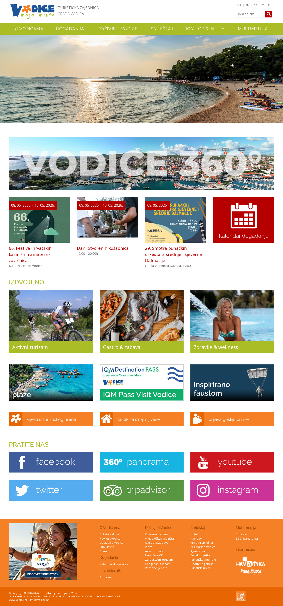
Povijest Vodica (110, 538)
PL (269, 5)
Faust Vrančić (154, 555)
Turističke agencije (203, 560)
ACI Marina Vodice (202, 547)
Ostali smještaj (200, 555)
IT (262, 5)
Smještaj (197, 528)
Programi (106, 577)
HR (239, 5)
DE (255, 5)
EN (247, 5)
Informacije (245, 549)
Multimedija (246, 528)
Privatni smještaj (201, 543)
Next (278, 77)
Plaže (149, 547)
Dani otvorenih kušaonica (103, 248)
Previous (4, 77)
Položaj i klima (109, 534)
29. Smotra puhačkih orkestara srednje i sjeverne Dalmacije (173, 254)
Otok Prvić (107, 547)
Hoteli (194, 534)
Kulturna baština (156, 534)
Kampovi (196, 538)
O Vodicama (110, 528)
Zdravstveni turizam (159, 560)
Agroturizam (198, 551)
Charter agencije (202, 564)
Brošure (241, 534)
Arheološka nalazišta (159, 538)
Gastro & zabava (157, 543)
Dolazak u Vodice (111, 543)
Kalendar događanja (114, 564)
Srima (104, 551)
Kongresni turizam (157, 564)
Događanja (70, 29)
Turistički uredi (200, 568)
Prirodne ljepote (156, 568)
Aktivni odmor (154, 551)
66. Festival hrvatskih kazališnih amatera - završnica (30, 254)
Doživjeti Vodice (158, 528)
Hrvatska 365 (111, 571)
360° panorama (247, 538)
